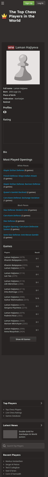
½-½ (37, 298)
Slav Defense (9, 221)
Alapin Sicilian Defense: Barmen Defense (21, 184)
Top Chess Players (13, 409)
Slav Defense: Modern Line (15, 210)
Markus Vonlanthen (14, 461)
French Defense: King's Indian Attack (20, 176)
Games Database (13, 416)
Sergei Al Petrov (12, 464)
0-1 (37, 258)
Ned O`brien (11, 470)
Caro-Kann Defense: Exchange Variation (21, 197)
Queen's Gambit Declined (15, 192)
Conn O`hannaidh (13, 474)
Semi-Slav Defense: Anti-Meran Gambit (21, 234)
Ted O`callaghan (13, 467)
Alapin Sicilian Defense (14, 170)
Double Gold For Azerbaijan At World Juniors (28, 434)
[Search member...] (23, 445)
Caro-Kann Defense (12, 215)
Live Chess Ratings (14, 412)
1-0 (37, 266)
